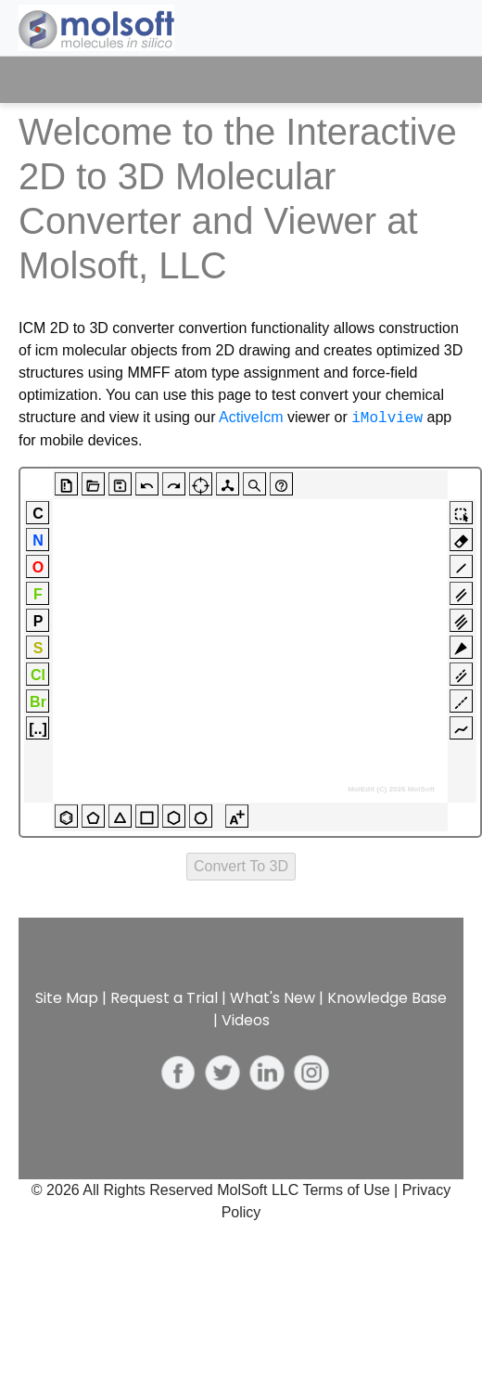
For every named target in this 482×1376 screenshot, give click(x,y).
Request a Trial (164, 998)
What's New (272, 998)
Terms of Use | (351, 1190)
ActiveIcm (251, 418)
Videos (246, 1020)
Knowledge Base (387, 998)
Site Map (66, 998)
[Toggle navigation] (433, 79)
